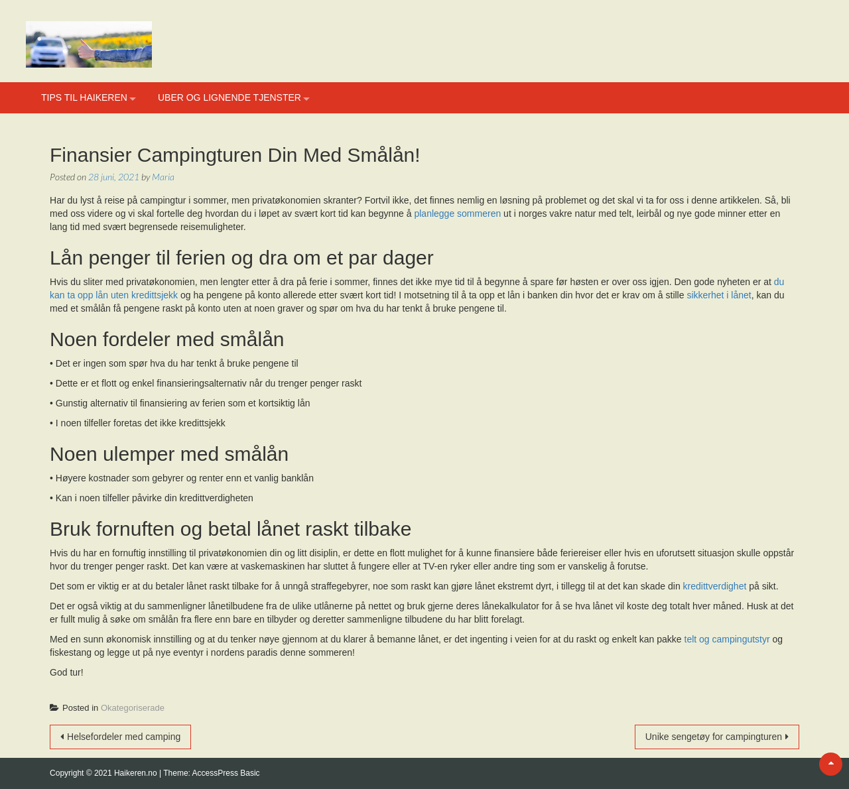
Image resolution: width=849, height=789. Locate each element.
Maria (163, 176)
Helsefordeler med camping (123, 736)
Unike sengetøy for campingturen (713, 736)
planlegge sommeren (457, 213)
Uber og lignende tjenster (229, 97)
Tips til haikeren (84, 97)
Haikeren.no (136, 773)
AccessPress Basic (226, 773)
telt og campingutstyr (727, 639)
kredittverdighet (715, 586)
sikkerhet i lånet (718, 295)
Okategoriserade (132, 708)
